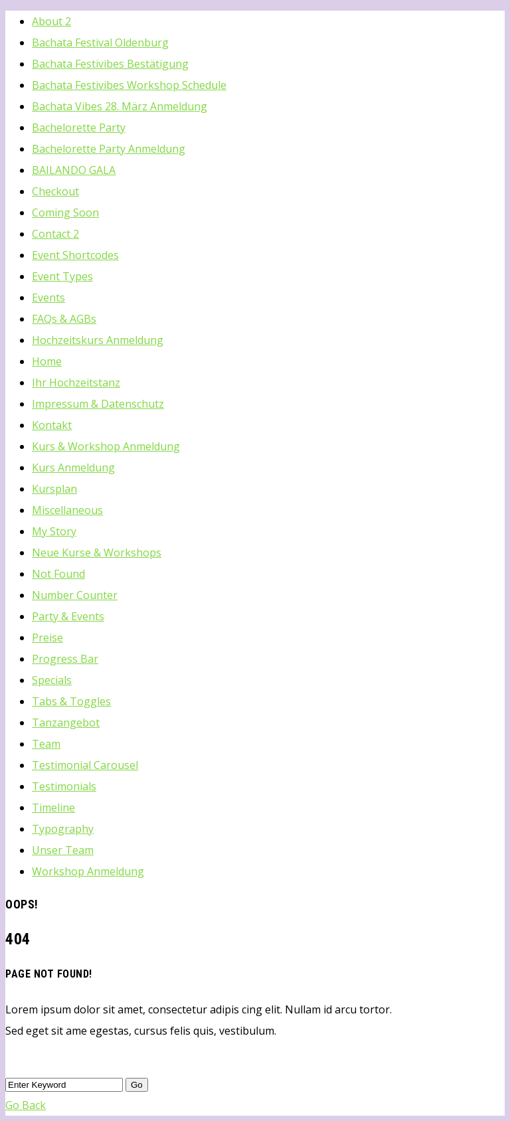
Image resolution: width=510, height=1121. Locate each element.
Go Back (25, 1105)
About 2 (51, 21)
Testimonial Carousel (85, 765)
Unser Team (63, 850)
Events (48, 297)
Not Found (58, 573)
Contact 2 (55, 233)
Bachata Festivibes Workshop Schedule (129, 85)
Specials (52, 680)
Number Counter (75, 595)
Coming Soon (65, 212)
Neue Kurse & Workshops (96, 552)
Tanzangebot (66, 722)
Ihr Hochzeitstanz (76, 382)
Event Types (62, 276)
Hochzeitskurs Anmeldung (97, 340)
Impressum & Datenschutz (98, 403)
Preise (47, 637)
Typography (63, 828)
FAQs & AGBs (64, 318)
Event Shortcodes (75, 255)
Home (47, 361)
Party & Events (68, 616)
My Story (54, 531)
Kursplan (54, 488)
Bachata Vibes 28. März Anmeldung (119, 106)
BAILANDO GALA (74, 170)
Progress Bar (65, 658)
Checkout (55, 191)
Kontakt (52, 425)
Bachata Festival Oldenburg (100, 42)
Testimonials (64, 786)
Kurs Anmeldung (73, 467)
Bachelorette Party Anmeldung (108, 148)
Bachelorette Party (79, 127)
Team (46, 743)
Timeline (53, 807)
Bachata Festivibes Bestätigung (110, 63)
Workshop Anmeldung (88, 871)
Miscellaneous (67, 510)
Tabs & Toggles (71, 701)
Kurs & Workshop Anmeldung (106, 446)
